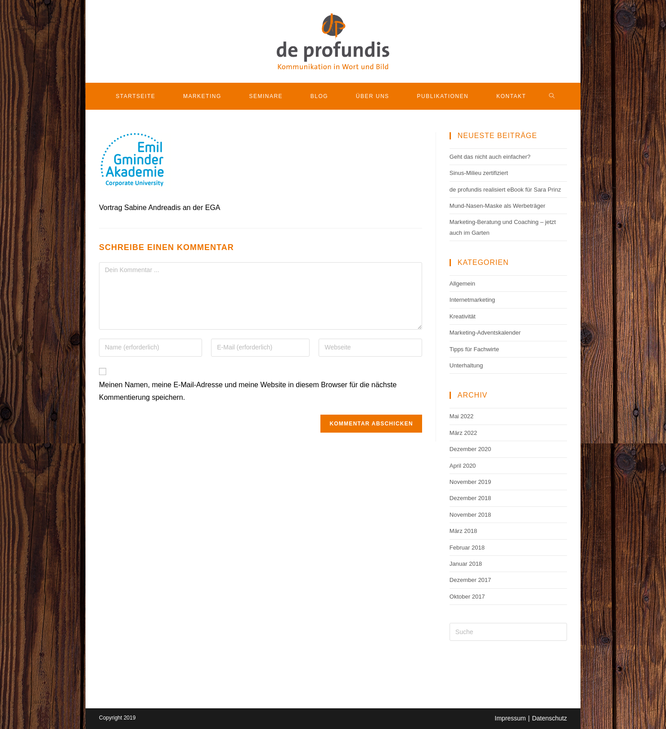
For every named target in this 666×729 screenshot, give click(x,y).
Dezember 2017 (470, 580)
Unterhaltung (466, 365)
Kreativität (463, 316)
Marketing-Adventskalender (485, 332)
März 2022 (463, 432)
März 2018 (463, 531)
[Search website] (552, 96)
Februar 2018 (467, 547)
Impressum (510, 718)
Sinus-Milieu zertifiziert (479, 173)
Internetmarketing (472, 299)
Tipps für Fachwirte (474, 349)
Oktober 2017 (467, 596)
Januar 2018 (466, 563)
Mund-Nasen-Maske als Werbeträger (497, 205)
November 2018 (470, 514)
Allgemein (462, 283)
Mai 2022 (461, 416)
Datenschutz (549, 718)
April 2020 (463, 465)
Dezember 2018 (470, 498)
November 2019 (470, 482)
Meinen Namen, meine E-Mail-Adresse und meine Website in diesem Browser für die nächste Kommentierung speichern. (247, 391)
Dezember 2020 (470, 449)
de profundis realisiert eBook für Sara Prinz (505, 189)
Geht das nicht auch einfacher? (490, 156)
